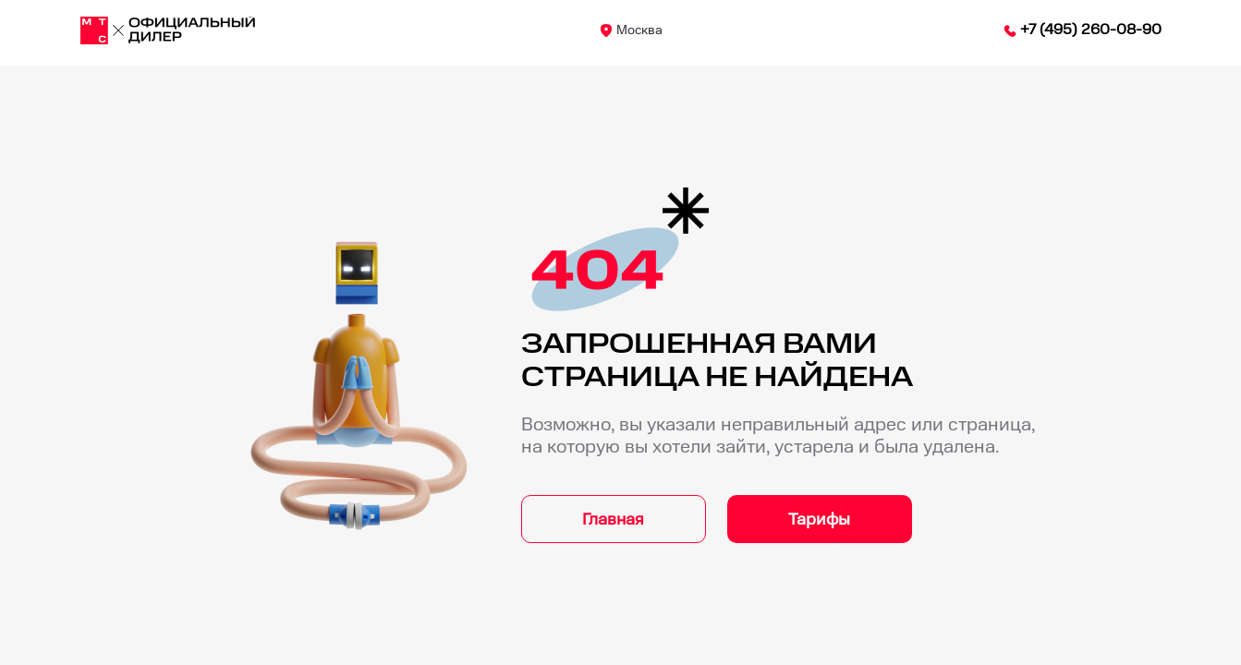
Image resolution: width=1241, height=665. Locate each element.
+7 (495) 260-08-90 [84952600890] (1091, 30)
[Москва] (168, 30)
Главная (613, 519)
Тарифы (819, 519)
